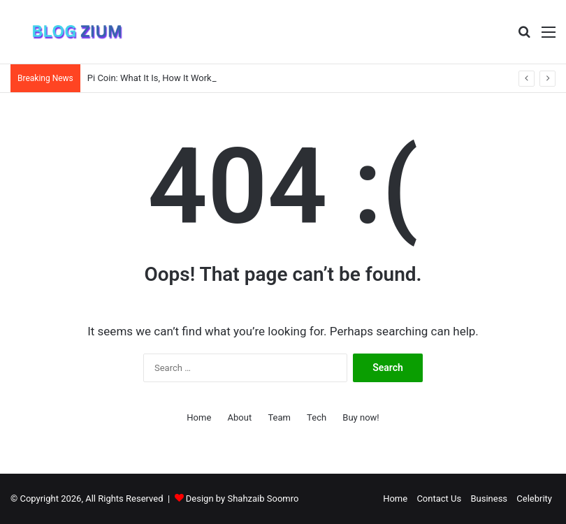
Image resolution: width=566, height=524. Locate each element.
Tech (316, 417)
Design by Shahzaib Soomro (242, 498)
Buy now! (360, 417)
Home (199, 417)
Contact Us (438, 498)
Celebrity (534, 498)
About (240, 417)
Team (279, 417)
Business (488, 498)
